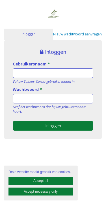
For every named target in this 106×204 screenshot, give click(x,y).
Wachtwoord (27, 89)
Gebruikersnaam (31, 64)
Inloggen (29, 34)
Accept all (40, 181)
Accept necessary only (41, 192)
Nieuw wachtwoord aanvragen (77, 34)
